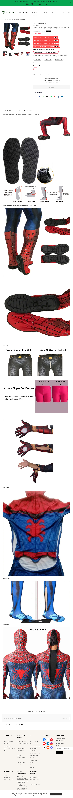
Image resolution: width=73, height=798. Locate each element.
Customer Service (21, 736)
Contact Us (7, 739)
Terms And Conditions (9, 748)
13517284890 (7, 777)
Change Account (21, 758)
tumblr (58, 97)
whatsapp (51, 97)
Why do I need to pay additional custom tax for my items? (35, 746)
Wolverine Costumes (35, 780)
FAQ (31, 735)
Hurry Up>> (55, 1)
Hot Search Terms (34, 772)
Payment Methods (21, 741)
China (5, 775)
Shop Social (7, 744)
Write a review (65, 718)
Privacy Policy (7, 746)
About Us (8, 735)
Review (19, 753)
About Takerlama (8, 741)
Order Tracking (20, 750)
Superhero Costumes (35, 777)
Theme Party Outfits (35, 784)
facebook (40, 97)
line (43, 97)
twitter (47, 97)
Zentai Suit (11, 19)
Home (6, 19)
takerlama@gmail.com (9, 780)
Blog (5, 751)
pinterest (55, 97)
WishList (19, 765)
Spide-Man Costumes (35, 782)
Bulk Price (19, 755)
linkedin (62, 97)
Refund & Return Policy (22, 743)
